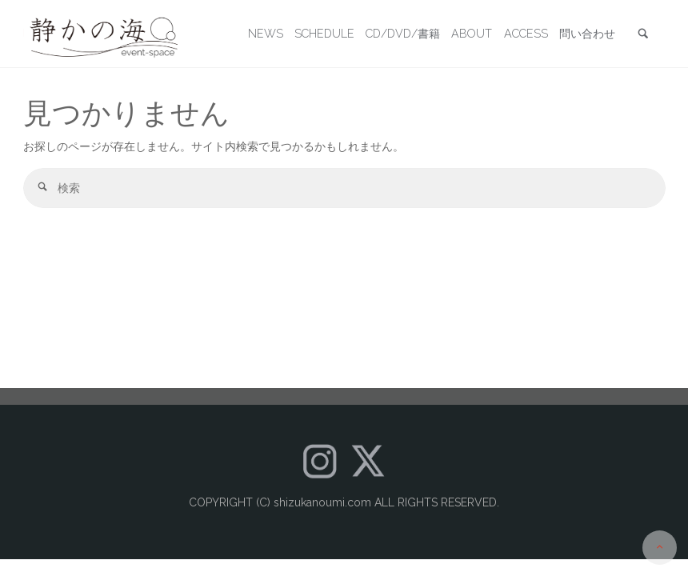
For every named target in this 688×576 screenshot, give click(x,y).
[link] (643, 35)
